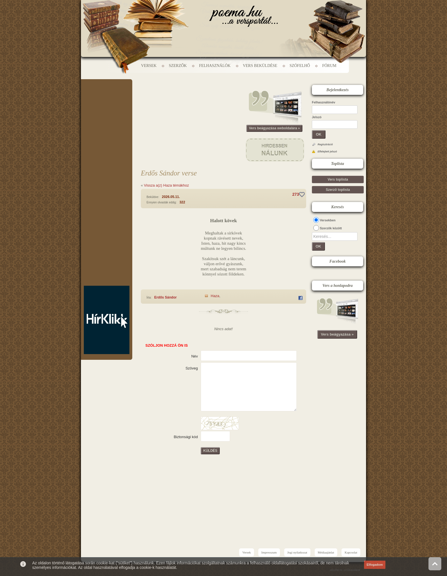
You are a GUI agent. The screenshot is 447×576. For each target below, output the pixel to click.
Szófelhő (300, 66)
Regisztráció (325, 144)
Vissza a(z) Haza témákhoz (166, 185)
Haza (215, 296)
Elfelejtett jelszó (327, 151)
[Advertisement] (106, 96)
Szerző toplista (338, 190)
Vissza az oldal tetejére (434, 563)
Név (194, 356)
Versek (149, 66)
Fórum (329, 66)
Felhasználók (214, 66)
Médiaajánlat (326, 552)
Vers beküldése (260, 66)
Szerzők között (331, 228)
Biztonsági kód (186, 437)
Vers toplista (338, 179)
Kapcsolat (351, 552)
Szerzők (178, 66)
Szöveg (192, 368)
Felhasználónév (323, 102)
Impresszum (269, 552)
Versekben (328, 220)
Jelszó (317, 117)
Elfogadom (375, 564)
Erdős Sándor (165, 297)
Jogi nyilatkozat (297, 552)
